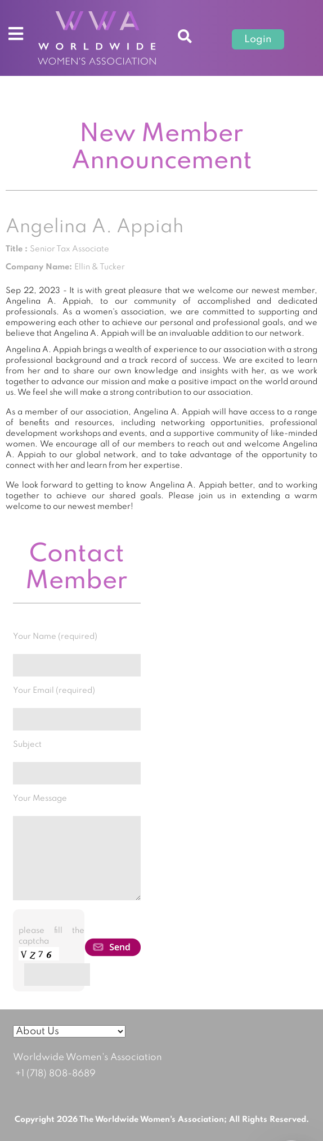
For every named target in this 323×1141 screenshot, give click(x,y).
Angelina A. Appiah (94, 227)
